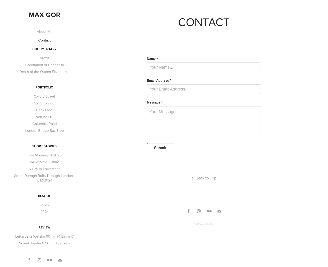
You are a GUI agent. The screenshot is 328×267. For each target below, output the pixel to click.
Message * (154, 102)
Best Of (44, 196)
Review (44, 227)
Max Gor (44, 15)
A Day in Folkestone (44, 168)
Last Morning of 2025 (45, 155)
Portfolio (44, 87)
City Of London (44, 103)
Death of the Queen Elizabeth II (44, 71)
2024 (44, 211)
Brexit (44, 57)
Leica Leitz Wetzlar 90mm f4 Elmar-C (44, 236)
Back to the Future (44, 161)
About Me (44, 31)
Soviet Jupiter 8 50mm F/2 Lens (44, 243)
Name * (152, 58)
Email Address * (159, 80)
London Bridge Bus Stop (44, 130)
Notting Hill (45, 116)
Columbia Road (44, 123)
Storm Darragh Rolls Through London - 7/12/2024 (44, 178)
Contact (44, 40)
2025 (44, 204)
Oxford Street (44, 96)
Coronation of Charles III (44, 64)
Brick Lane (44, 109)
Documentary (44, 49)
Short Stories (44, 146)
